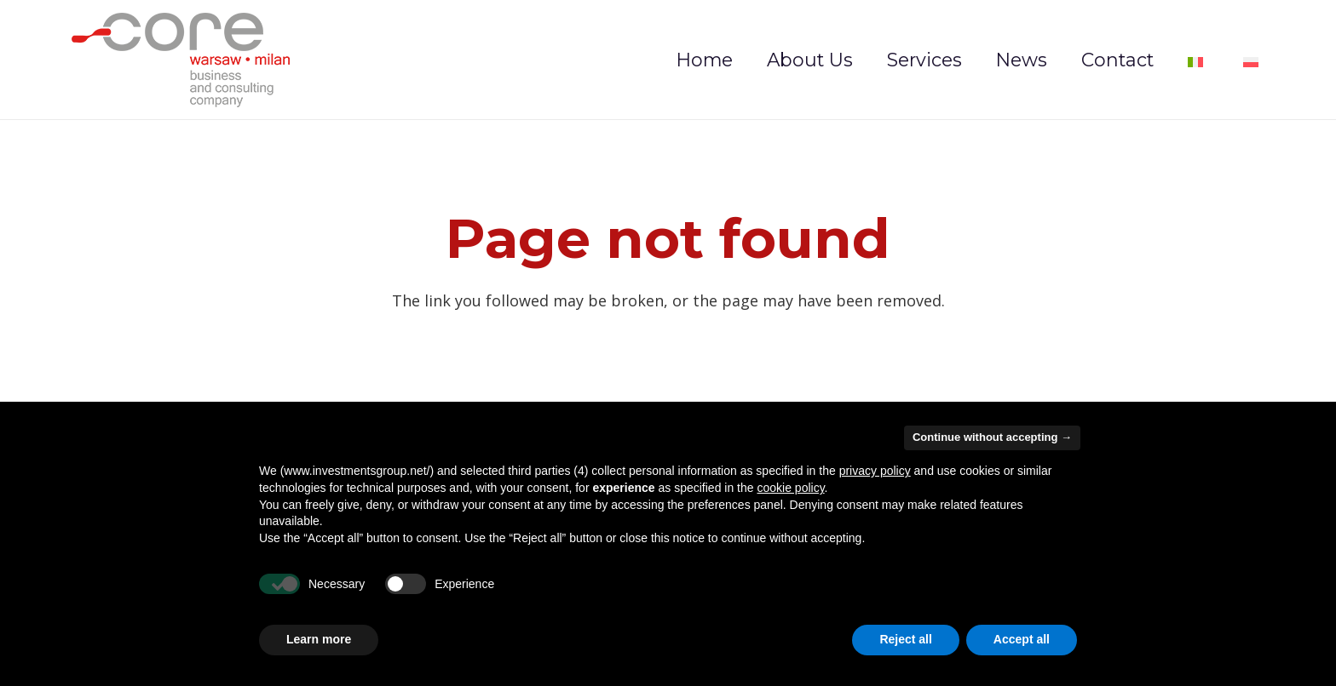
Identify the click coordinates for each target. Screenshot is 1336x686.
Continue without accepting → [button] (992, 437)
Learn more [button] (318, 639)
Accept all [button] (1021, 639)
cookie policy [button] (790, 487)
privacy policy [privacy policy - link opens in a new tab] (875, 470)
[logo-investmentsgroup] (181, 60)
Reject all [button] (905, 639)
